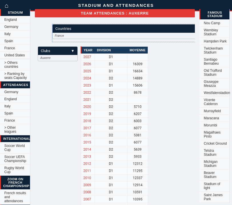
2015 (87, 142)
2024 (87, 78)
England (10, 20)
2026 (87, 64)
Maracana (211, 118)
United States (14, 55)
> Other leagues (10, 130)
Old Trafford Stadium (213, 73)
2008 (87, 192)
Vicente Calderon (211, 102)
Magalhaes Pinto (212, 134)
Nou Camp (212, 23)
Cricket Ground (215, 143)
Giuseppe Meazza (211, 84)
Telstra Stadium (210, 153)
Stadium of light (212, 186)
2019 (87, 114)
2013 (87, 157)
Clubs (58, 51)
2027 (87, 57)
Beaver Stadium (210, 175)
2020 (87, 107)
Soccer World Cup (14, 148)
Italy (7, 34)
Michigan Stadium (210, 164)
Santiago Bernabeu (211, 61)
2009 (87, 185)
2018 (87, 121)
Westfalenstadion (216, 93)
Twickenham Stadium (213, 50)
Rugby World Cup (14, 170)
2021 (87, 100)
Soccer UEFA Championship (15, 159)
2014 (87, 149)
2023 (87, 85)
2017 (87, 128)
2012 (87, 164)
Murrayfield (212, 111)
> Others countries (11, 65)
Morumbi (210, 125)
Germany (11, 27)
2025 (87, 71)
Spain (8, 41)
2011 (87, 171)
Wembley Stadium (211, 32)
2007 (87, 199)
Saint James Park (213, 197)
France (9, 48)
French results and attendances (15, 197)
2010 (87, 178)
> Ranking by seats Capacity (15, 76)
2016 (87, 135)
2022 (87, 93)
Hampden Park (215, 41)
